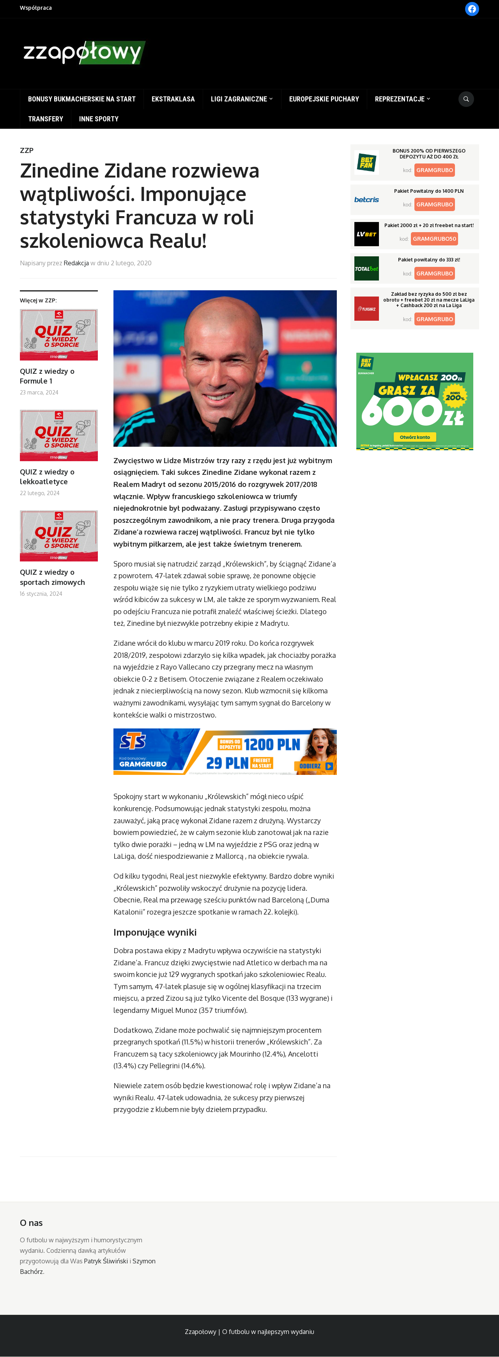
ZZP (27, 150)
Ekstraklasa (173, 99)
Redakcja (76, 263)
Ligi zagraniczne (239, 99)
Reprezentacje (400, 99)
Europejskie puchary (324, 99)
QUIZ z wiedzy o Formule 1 (47, 376)
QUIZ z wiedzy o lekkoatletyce (47, 476)
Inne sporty (99, 119)
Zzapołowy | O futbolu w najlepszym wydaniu (249, 1332)
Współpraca (36, 7)
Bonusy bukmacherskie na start (82, 99)
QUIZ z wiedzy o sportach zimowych (52, 577)
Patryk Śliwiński (106, 1261)
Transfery (45, 119)
